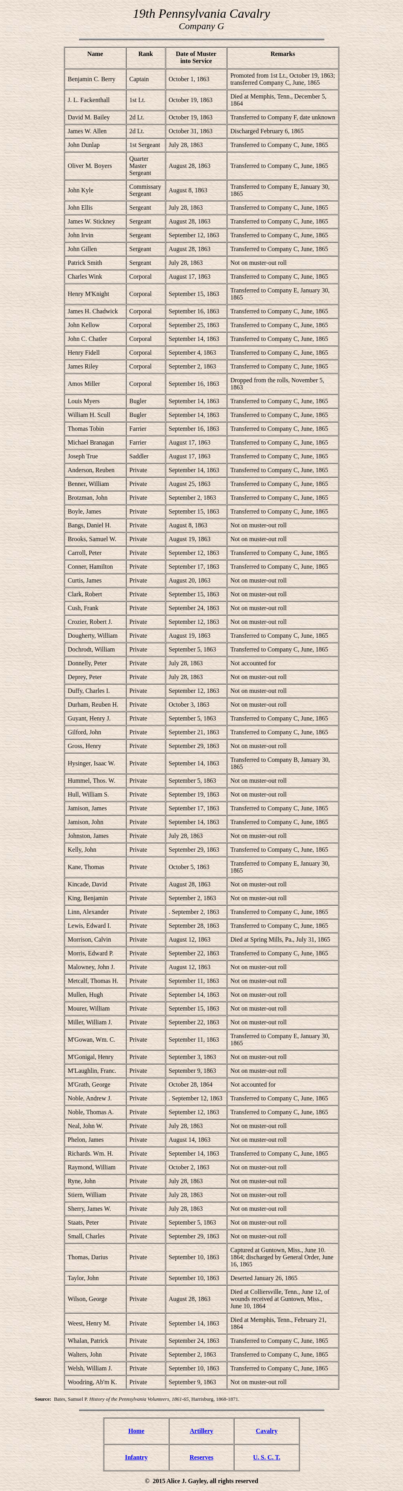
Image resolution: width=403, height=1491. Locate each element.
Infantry (136, 1457)
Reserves (201, 1457)
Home (136, 1431)
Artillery (201, 1431)
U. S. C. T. (266, 1457)
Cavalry (266, 1431)
